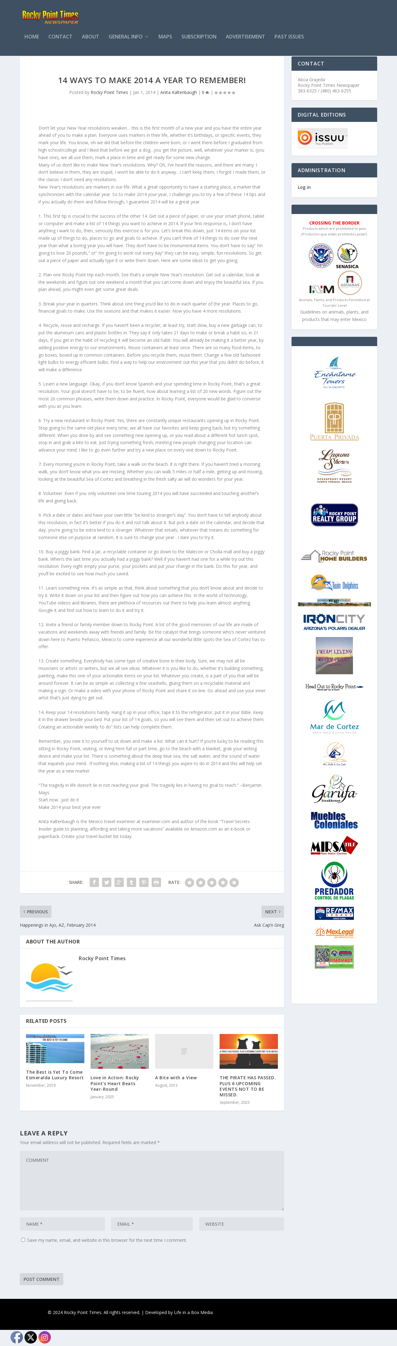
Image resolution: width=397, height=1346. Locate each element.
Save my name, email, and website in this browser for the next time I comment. (107, 1256)
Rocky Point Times (109, 108)
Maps (165, 41)
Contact (60, 41)
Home (32, 41)
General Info (126, 41)
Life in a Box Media (193, 1328)
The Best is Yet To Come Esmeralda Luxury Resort (55, 1091)
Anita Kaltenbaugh (178, 108)
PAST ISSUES (289, 41)
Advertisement (245, 41)
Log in (304, 203)
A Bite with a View (176, 1094)
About (90, 41)
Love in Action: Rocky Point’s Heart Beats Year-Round (115, 1099)
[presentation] (67, 1277)
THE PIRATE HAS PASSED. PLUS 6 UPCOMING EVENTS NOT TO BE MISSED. (248, 1102)
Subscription (198, 41)
